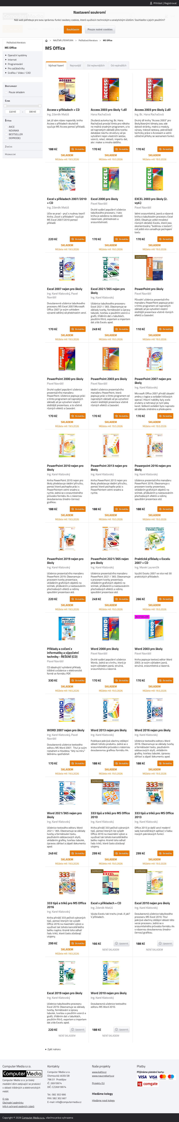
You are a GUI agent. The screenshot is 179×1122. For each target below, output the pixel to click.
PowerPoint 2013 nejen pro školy (109, 467)
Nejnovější (75, 65)
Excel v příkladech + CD (106, 903)
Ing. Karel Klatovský (58, 293)
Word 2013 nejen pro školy (109, 730)
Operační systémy (17, 55)
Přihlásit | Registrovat (165, 3)
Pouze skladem (17, 92)
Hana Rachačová (101, 114)
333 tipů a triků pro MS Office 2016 (66, 905)
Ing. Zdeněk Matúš (58, 114)
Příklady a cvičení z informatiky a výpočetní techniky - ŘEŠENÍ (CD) (63, 652)
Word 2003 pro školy (149, 648)
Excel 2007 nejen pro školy (64, 288)
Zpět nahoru (54, 1049)
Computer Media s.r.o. (33, 1117)
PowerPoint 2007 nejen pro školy (153, 380)
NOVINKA (14, 130)
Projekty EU (98, 1083)
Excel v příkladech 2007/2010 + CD (67, 200)
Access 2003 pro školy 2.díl (153, 109)
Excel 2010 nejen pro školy (152, 903)
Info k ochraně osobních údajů (18, 1106)
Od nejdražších (118, 65)
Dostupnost (11, 86)
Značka (8, 146)
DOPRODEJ (15, 138)
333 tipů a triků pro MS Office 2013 (154, 815)
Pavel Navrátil (99, 203)
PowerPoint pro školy (149, 288)
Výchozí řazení (56, 65)
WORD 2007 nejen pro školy (65, 730)
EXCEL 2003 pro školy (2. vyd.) (151, 200)
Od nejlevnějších (96, 65)
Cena (7, 100)
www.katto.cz (99, 1072)
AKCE (12, 127)
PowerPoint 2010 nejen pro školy (65, 467)
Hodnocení (10, 154)
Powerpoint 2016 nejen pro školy (153, 467)
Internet (12, 59)
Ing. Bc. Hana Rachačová (149, 114)
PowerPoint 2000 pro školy (65, 378)
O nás (6, 1099)
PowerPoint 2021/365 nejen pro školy (110, 560)
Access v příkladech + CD (63, 109)
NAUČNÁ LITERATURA (63, 40)
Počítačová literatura (88, 40)
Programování (15, 64)
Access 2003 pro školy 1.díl (109, 109)
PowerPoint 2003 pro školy (109, 378)
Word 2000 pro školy (105, 648)
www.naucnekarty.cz (103, 1076)
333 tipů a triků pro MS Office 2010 (110, 815)
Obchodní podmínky (13, 1102)
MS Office (10, 48)
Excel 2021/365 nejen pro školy (108, 290)
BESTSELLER (16, 134)
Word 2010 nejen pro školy (109, 993)
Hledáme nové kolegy (103, 1100)
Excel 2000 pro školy (104, 198)
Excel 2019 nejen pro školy (64, 993)
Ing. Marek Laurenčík (147, 567)
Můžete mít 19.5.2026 (67, 159)
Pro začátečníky (16, 68)
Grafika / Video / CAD (19, 73)
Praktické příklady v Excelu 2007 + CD (152, 560)
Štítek (8, 120)
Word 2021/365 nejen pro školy (64, 815)
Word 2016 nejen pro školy (153, 730)
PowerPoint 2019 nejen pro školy (65, 560)
